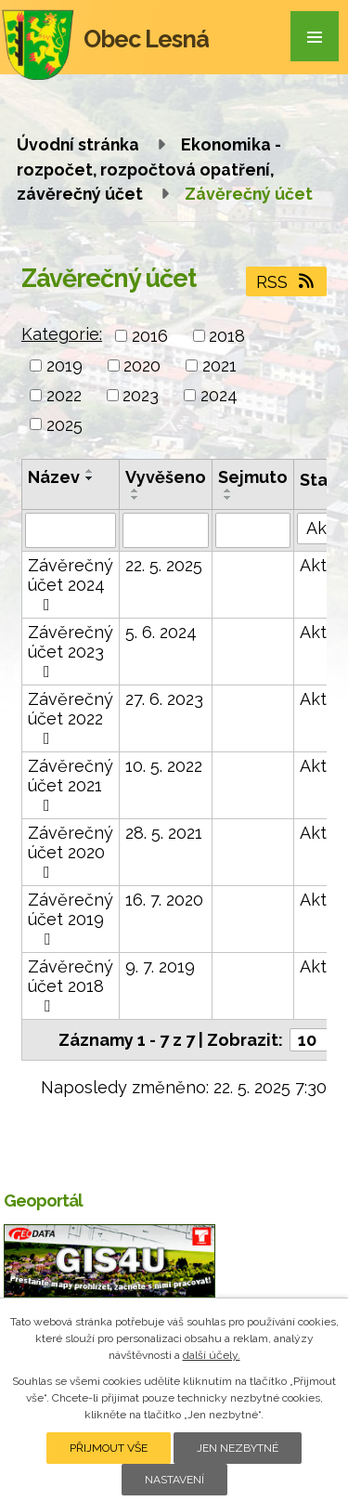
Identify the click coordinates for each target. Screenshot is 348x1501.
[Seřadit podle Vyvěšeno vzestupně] (135, 490)
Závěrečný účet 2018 (70, 985)
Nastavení (174, 1479)
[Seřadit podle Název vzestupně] (90, 471)
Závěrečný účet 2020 (70, 852)
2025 (64, 424)
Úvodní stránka (78, 144)
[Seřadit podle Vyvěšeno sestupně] (135, 498)
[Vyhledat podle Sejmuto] (252, 530)
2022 (64, 395)
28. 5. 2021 (163, 832)
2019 (64, 365)
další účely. (211, 1355)
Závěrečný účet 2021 (70, 785)
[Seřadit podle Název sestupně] (90, 478)
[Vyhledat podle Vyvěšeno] (165, 530)
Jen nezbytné (237, 1448)
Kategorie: (61, 334)
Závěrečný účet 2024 (70, 584)
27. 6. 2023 (164, 699)
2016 (150, 336)
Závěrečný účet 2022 (70, 718)
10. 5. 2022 (163, 766)
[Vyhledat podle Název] (70, 530)
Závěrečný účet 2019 (70, 918)
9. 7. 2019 (160, 966)
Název (54, 477)
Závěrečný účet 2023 (70, 651)
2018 (227, 336)
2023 (140, 395)
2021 (219, 365)
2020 (142, 365)
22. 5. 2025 (163, 565)
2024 (219, 395)
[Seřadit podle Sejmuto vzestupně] (228, 490)
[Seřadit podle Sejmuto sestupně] (228, 498)
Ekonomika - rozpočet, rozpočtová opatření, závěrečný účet (149, 169)
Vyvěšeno (165, 477)
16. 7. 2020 (164, 899)
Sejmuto (253, 477)
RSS (286, 282)
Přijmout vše (109, 1448)
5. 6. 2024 (161, 632)
